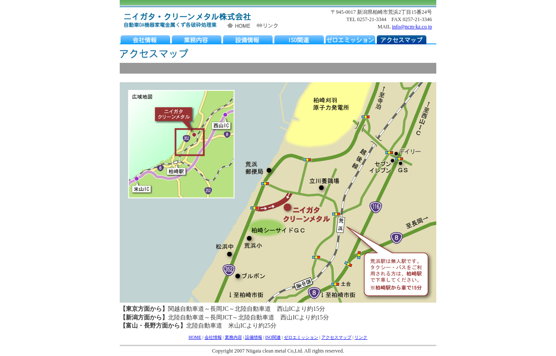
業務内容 (233, 337)
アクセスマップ (336, 337)
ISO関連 (273, 337)
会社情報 (213, 337)
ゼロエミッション (301, 337)
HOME (195, 337)
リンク (360, 337)
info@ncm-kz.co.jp (412, 27)
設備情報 (253, 337)
